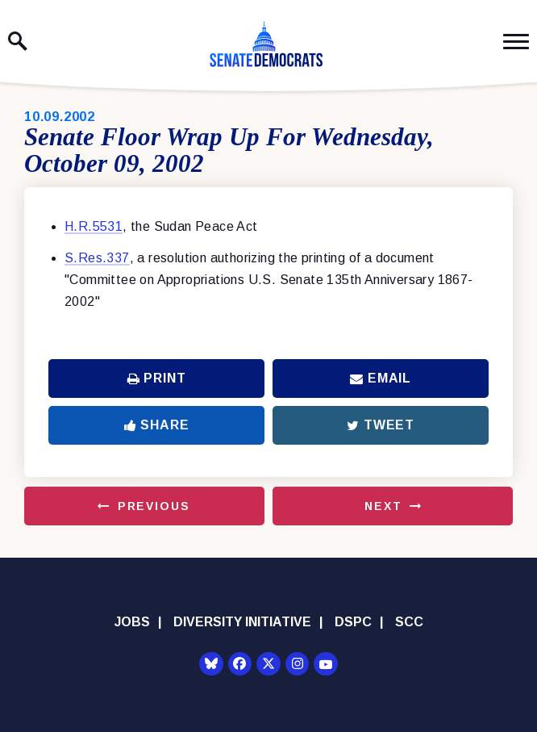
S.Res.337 (97, 258)
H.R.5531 (94, 226)
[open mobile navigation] (516, 41)
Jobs (132, 622)
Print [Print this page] (156, 378)
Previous (154, 506)
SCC (409, 622)
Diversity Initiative (242, 622)
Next (383, 506)
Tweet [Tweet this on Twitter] (380, 425)
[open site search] (17, 41)
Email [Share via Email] (380, 378)
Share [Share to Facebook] (156, 425)
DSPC (353, 622)
